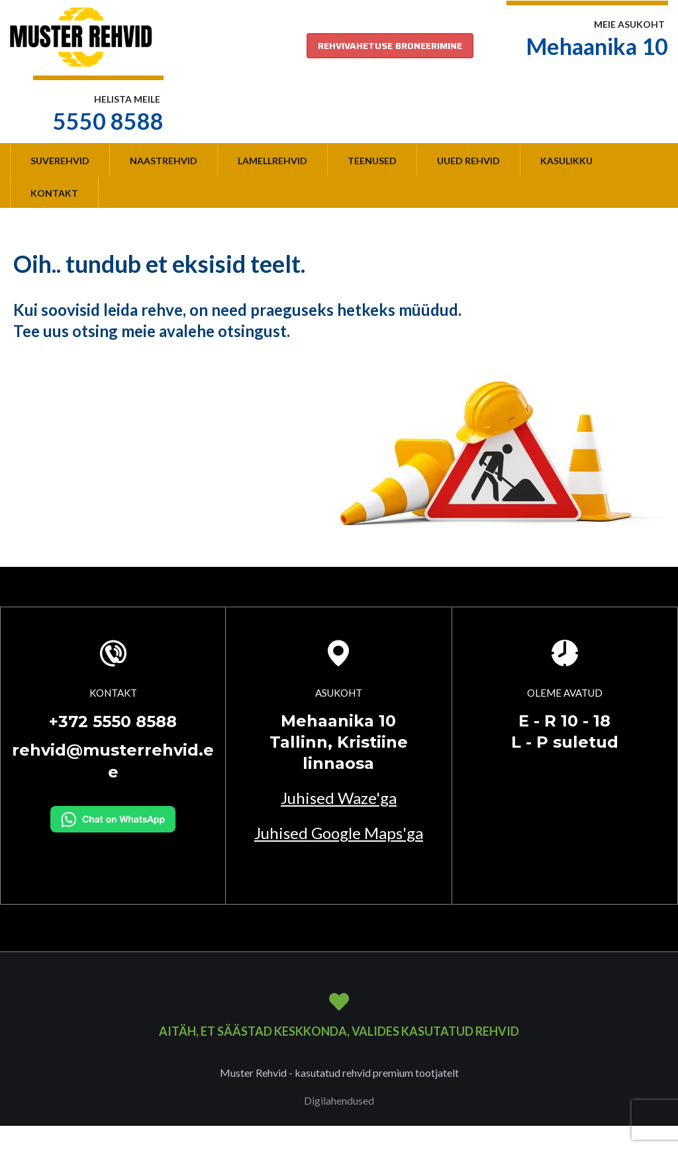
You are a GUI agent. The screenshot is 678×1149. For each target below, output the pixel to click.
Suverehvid (59, 160)
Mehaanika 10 (597, 46)
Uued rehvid (468, 160)
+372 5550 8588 (113, 721)
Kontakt (54, 193)
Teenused (372, 160)
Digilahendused (339, 1100)
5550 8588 (108, 120)
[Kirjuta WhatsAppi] (112, 818)
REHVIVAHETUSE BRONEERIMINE (390, 45)
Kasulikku (566, 160)
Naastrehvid (163, 160)
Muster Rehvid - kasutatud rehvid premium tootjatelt (339, 1072)
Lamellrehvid (272, 160)
